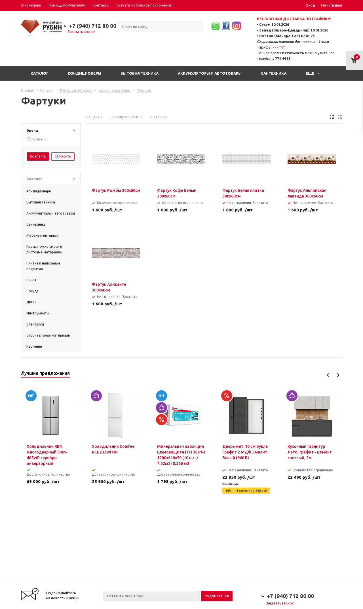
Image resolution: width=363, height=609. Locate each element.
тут (282, 47)
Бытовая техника (140, 73)
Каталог (39, 73)
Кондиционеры (84, 73)
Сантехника (273, 73)
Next (338, 375)
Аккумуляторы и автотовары (210, 73)
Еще (313, 73)
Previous (328, 375)
